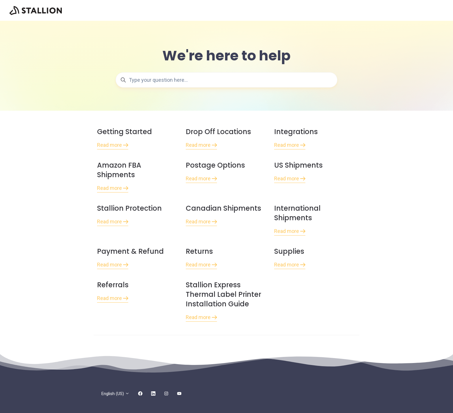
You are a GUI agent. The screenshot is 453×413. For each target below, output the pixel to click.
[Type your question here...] (226, 80)
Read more (112, 145)
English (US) (115, 393)
